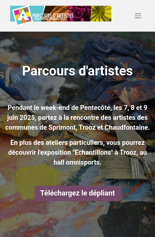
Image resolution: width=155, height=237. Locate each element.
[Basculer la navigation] (138, 16)
